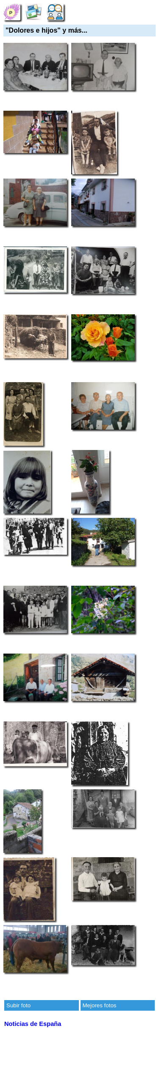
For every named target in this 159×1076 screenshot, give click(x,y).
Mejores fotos (100, 1005)
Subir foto (18, 1005)
